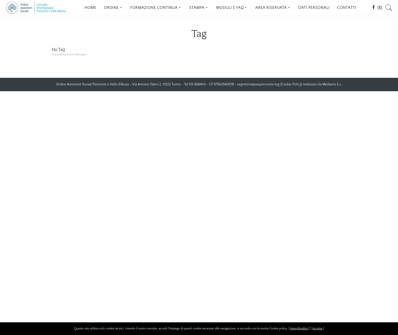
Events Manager (76, 54)
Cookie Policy (291, 84)
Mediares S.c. (332, 84)
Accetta (317, 328)
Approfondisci (299, 328)
